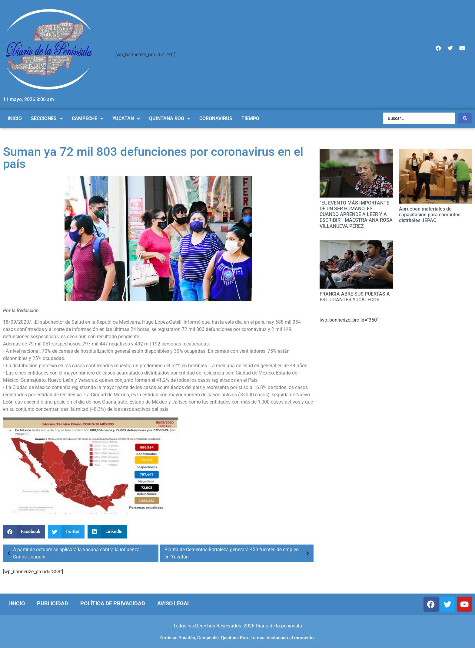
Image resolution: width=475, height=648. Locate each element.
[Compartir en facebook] (24, 531)
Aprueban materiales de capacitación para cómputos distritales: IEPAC (429, 214)
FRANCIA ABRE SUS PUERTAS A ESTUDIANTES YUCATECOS (355, 297)
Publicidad (52, 603)
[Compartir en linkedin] (107, 531)
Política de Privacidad (112, 603)
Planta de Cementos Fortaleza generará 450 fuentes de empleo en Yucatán (238, 553)
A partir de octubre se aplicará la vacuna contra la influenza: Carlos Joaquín (73, 553)
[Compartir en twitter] (66, 531)
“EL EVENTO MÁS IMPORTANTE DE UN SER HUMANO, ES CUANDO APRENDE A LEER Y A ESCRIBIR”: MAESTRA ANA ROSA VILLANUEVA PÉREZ (356, 214)
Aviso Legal (173, 603)
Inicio (17, 603)
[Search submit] (465, 118)
